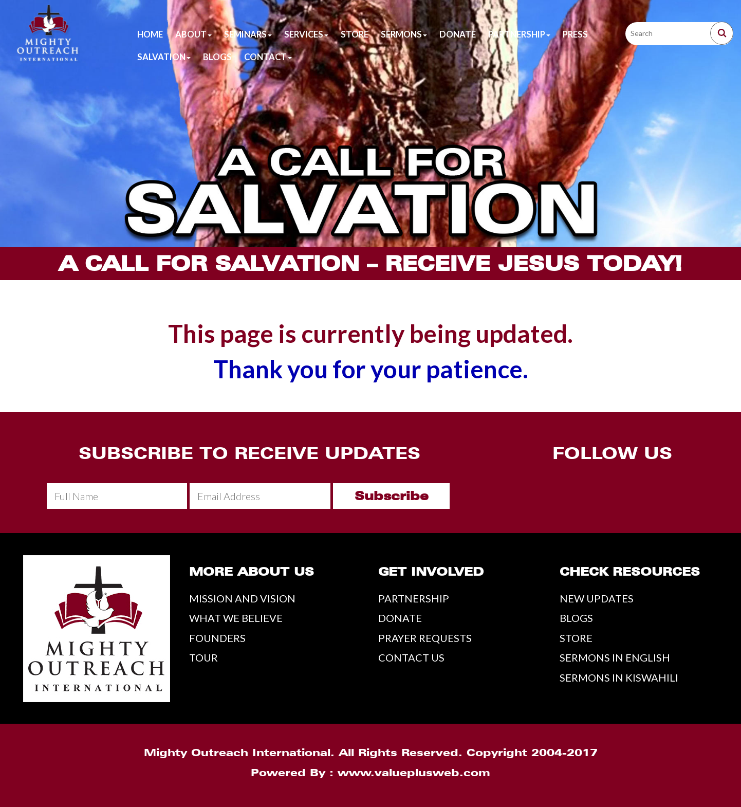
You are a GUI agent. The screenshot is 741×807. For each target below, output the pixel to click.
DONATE (400, 618)
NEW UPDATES (597, 598)
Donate (457, 34)
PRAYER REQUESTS (425, 638)
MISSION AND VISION (242, 598)
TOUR (203, 657)
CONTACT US (411, 657)
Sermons (404, 34)
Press (575, 34)
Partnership (519, 34)
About (193, 34)
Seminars (248, 34)
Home (150, 34)
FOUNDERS (217, 638)
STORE (576, 638)
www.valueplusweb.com (414, 772)
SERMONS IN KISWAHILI (619, 677)
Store (354, 34)
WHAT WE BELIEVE (236, 618)
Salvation (164, 57)
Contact (268, 57)
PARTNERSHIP (413, 598)
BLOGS (576, 618)
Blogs (217, 57)
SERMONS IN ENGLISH (615, 657)
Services (306, 34)
